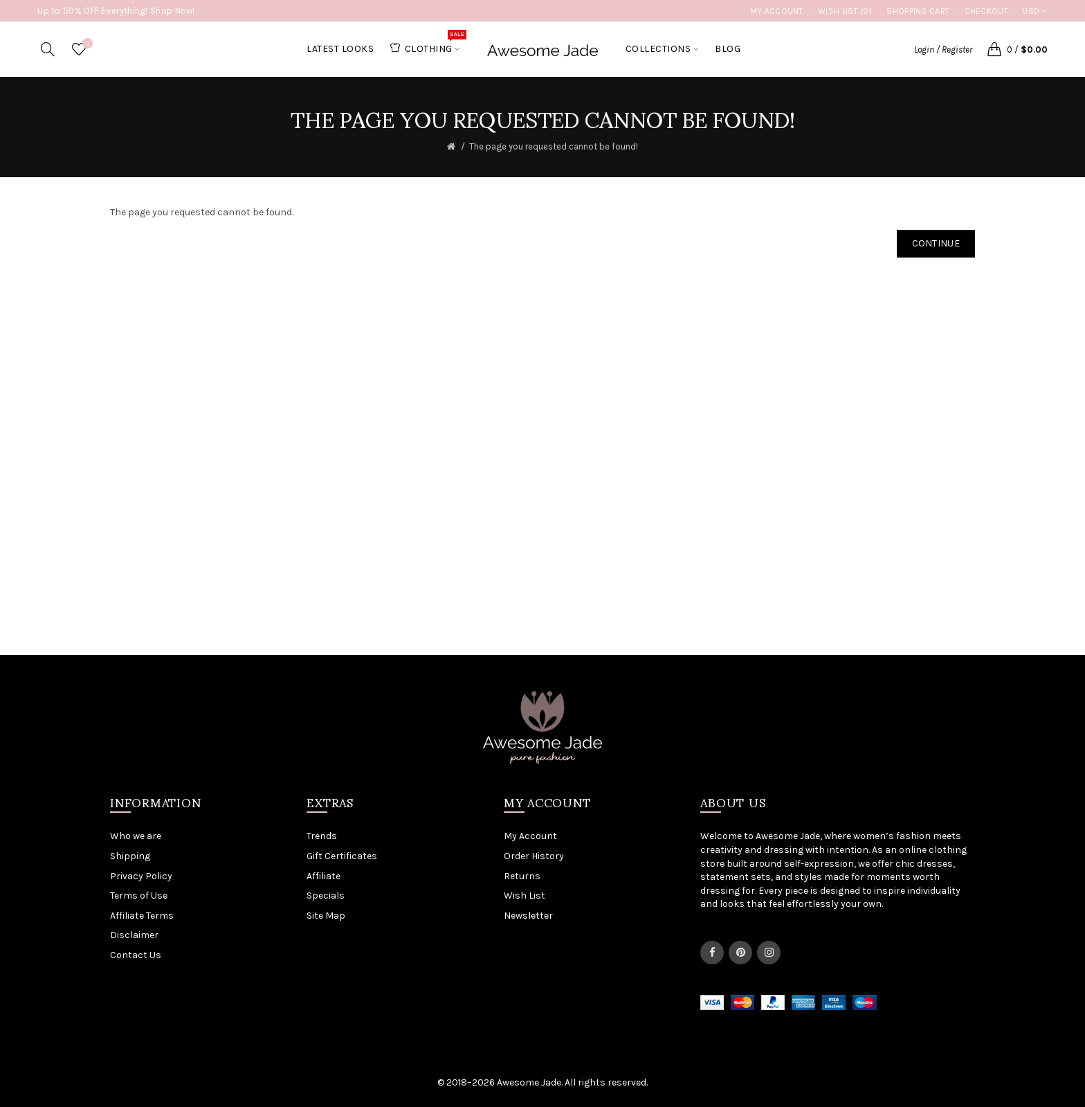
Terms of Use (138, 895)
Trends (322, 836)
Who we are (135, 836)
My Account (776, 11)
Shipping (130, 856)
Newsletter (528, 915)
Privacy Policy (141, 876)
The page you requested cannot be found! (553, 146)
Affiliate (323, 876)
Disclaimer (134, 935)
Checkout (986, 11)
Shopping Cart (917, 11)
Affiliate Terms (142, 915)
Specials (326, 895)
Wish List (524, 895)
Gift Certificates (342, 856)
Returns (522, 876)
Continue (936, 243)
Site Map (326, 915)
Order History (534, 856)
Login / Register (943, 49)
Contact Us (135, 955)
